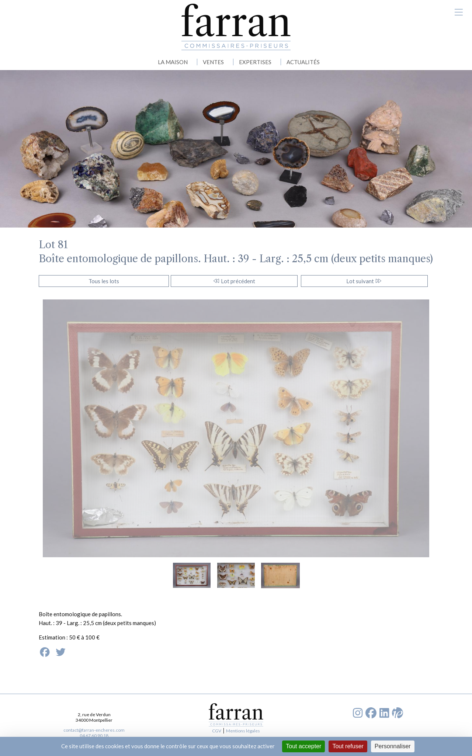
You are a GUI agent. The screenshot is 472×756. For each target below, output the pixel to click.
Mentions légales (243, 731)
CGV (216, 731)
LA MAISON (173, 62)
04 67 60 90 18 (94, 735)
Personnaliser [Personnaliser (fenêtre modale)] (393, 746)
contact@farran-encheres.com (94, 730)
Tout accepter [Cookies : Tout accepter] (303, 746)
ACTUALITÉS (303, 62)
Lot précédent (234, 281)
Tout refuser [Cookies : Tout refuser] (347, 746)
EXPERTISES (255, 62)
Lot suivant (364, 281)
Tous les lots (103, 281)
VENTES (213, 62)
